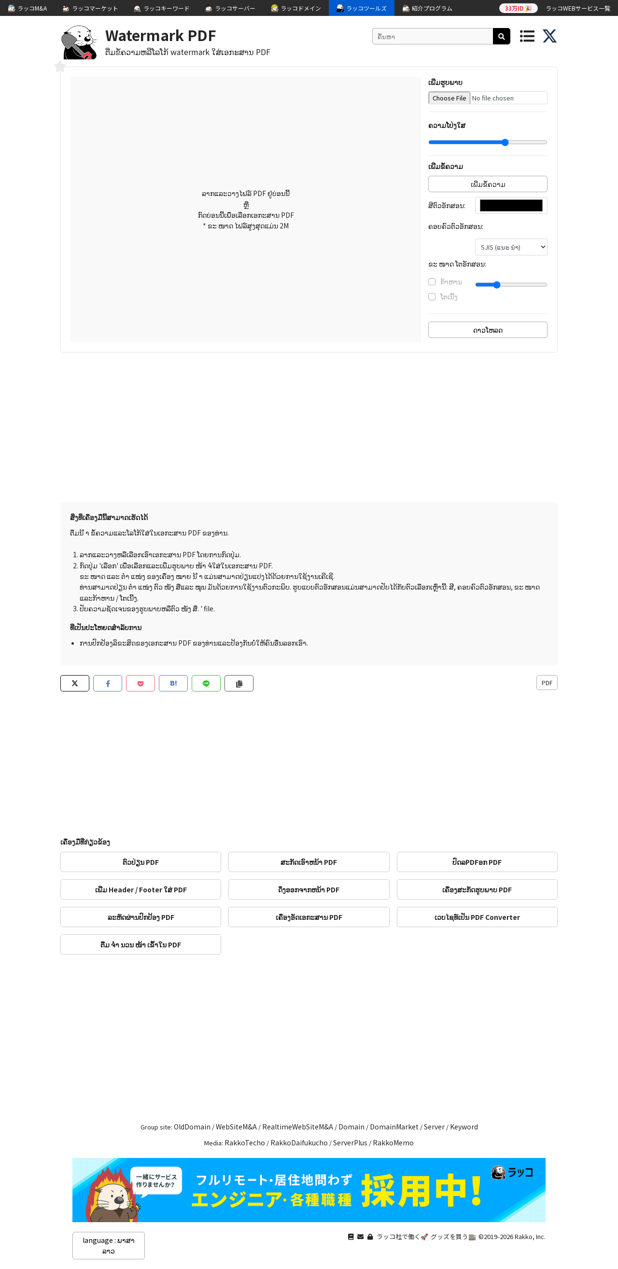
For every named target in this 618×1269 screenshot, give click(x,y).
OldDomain (192, 1126)
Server (434, 1126)
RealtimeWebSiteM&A (297, 1126)
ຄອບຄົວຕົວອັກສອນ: (455, 226)
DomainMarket (394, 1126)
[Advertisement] (309, 429)
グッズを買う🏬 (453, 1236)
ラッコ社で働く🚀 (402, 1236)
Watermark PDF (160, 34)
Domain (351, 1126)
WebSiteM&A (236, 1126)
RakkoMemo (393, 1142)
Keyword (464, 1126)
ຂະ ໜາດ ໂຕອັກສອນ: (457, 263)
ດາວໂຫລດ (488, 330)
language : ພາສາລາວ (109, 1245)
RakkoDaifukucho (299, 1142)
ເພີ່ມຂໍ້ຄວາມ (488, 184)
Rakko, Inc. (530, 1236)
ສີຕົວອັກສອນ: (446, 205)
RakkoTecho (245, 1142)
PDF (547, 682)
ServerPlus (350, 1142)
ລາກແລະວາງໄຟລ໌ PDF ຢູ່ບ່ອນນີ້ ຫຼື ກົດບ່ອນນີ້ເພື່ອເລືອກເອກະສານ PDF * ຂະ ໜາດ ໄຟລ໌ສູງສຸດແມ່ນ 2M (246, 209)
